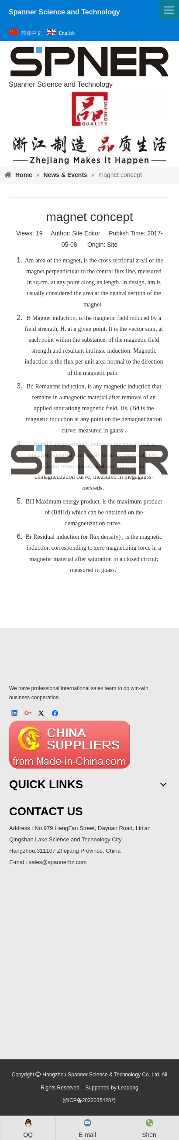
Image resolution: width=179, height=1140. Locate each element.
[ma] (89, 965)
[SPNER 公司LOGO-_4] (89, 662)
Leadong (128, 1088)
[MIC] (70, 745)
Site (112, 244)
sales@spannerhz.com (57, 862)
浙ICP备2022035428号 (90, 1100)
